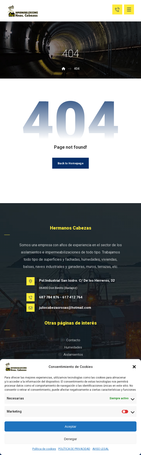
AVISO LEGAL (100, 448)
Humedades (70, 347)
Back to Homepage (70, 163)
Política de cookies (44, 448)
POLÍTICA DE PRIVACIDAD (74, 448)
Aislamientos (70, 355)
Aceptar (70, 426)
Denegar (70, 439)
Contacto (70, 340)
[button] (134, 366)
